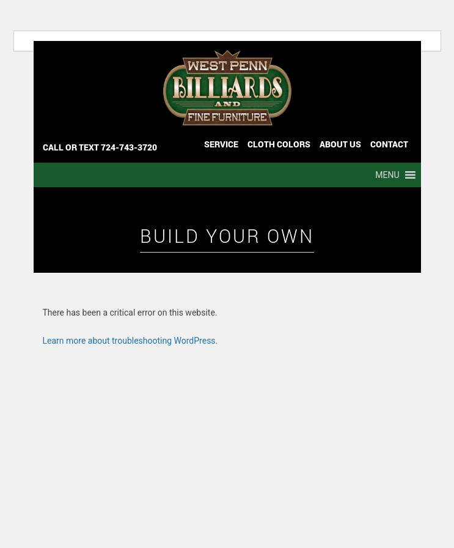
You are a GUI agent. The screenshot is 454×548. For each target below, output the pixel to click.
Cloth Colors (278, 144)
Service (221, 144)
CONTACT (389, 144)
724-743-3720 (129, 147)
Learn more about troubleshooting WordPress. (130, 341)
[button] (387, 175)
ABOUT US (340, 144)
